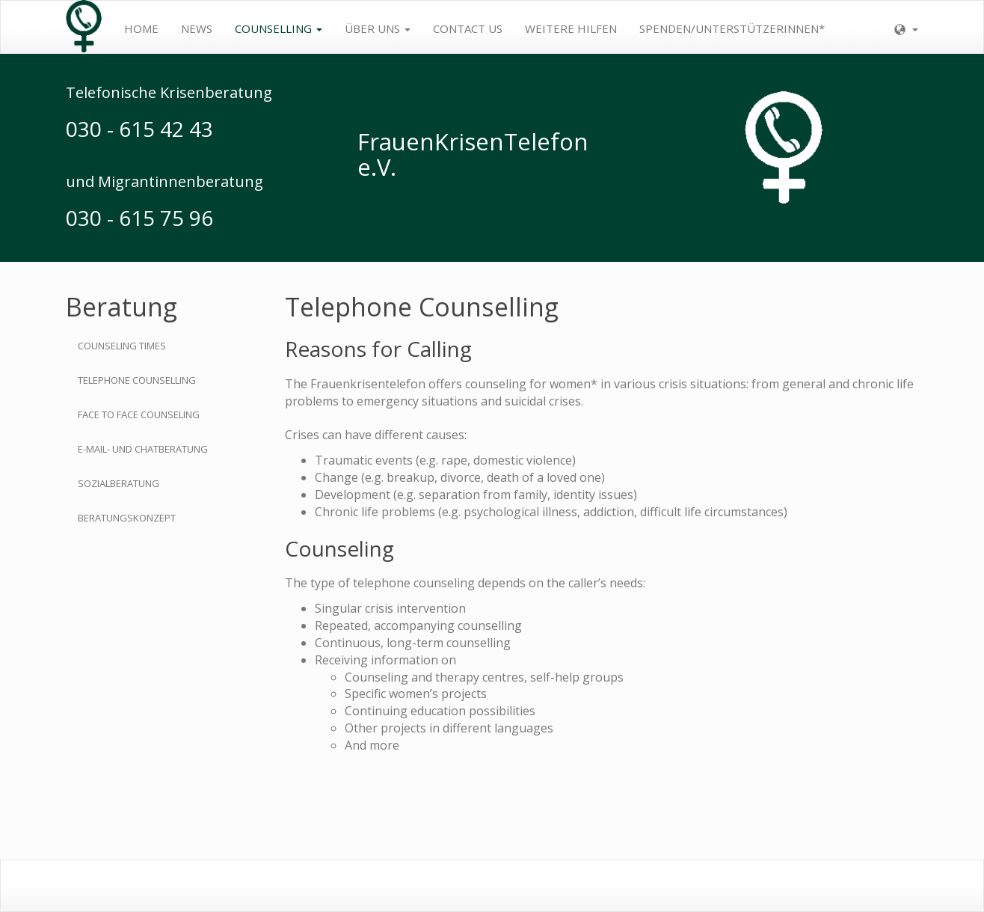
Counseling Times (122, 345)
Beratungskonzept (127, 517)
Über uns (377, 28)
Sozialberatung (118, 483)
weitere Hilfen (571, 28)
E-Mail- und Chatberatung (143, 449)
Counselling (278, 28)
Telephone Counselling (137, 380)
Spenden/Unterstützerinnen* (732, 28)
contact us (467, 28)
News (196, 28)
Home (141, 28)
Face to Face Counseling (139, 414)
